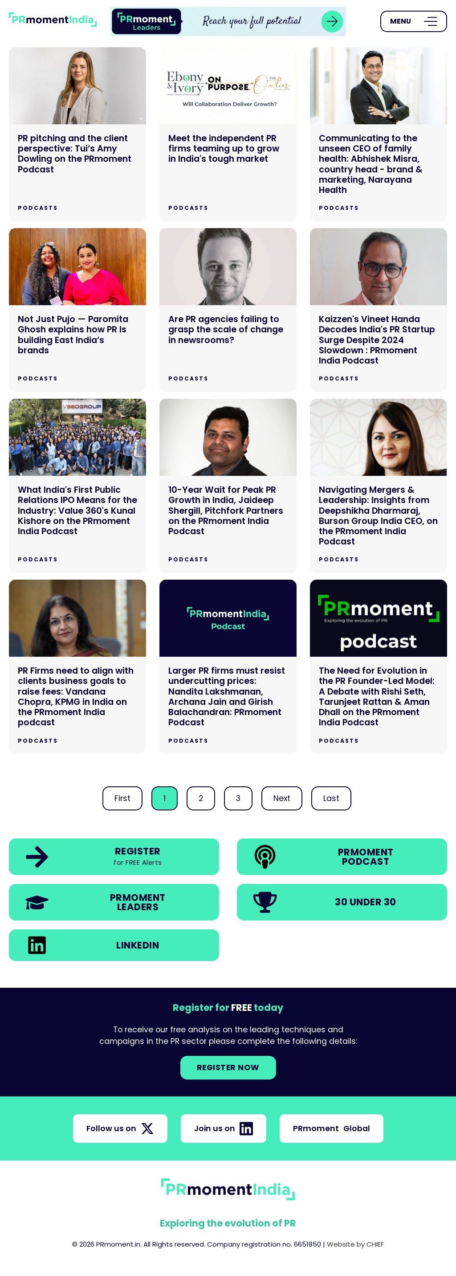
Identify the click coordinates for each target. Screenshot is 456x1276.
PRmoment (331, 1128)
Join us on (223, 1128)
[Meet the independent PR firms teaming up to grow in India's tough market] (228, 134)
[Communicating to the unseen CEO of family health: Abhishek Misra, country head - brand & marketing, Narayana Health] (378, 134)
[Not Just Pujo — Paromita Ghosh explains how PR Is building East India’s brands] (77, 310)
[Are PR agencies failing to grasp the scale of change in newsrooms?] (228, 310)
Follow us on (120, 1128)
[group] (228, 21)
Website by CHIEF (355, 1244)
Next (281, 798)
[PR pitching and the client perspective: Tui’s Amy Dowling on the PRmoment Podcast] (77, 134)
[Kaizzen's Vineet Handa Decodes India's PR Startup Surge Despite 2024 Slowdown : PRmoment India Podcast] (378, 310)
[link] (228, 21)
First (122, 798)
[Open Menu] (413, 21)
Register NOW (228, 1067)
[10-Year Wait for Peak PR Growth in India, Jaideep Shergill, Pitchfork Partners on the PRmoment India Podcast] (228, 486)
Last (331, 798)
